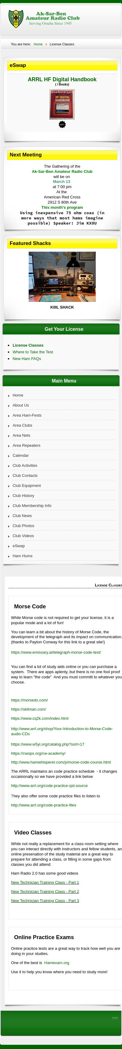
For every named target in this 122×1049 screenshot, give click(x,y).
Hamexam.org (56, 962)
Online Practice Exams (44, 937)
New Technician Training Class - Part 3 (45, 900)
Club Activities (25, 465)
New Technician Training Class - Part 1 (45, 882)
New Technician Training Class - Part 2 (45, 891)
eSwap (19, 546)
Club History (23, 495)
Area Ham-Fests (27, 415)
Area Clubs (22, 425)
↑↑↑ (115, 1018)
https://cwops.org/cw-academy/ (38, 753)
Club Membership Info (32, 505)
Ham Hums (22, 556)
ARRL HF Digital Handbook (62, 79)
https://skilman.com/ (28, 709)
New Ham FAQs (27, 358)
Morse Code (30, 606)
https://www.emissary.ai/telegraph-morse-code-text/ (56, 652)
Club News (22, 515)
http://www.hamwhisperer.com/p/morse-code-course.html (61, 762)
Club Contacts (25, 475)
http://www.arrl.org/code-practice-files (43, 805)
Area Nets (21, 435)
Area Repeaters (26, 445)
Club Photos (23, 525)
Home (18, 395)
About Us (21, 405)
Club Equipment (27, 485)
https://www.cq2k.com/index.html (40, 718)
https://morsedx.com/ (29, 700)
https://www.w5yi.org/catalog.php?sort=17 (47, 744)
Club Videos (23, 535)
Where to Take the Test (33, 352)
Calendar (21, 455)
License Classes (28, 345)
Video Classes (33, 833)
